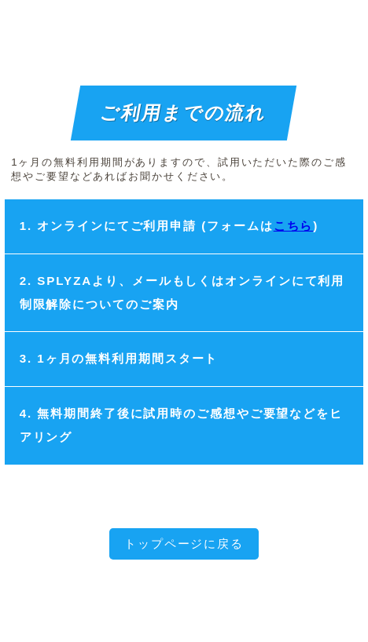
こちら (294, 225)
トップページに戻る (184, 543)
